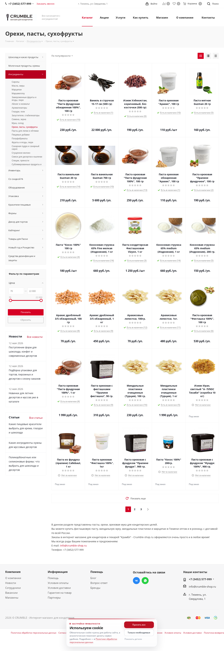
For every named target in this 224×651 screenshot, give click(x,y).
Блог (93, 578)
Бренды (95, 587)
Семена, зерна (19, 119)
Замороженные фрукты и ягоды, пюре (24, 98)
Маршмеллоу (18, 93)
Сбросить (25, 319)
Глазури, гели (18, 111)
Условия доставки (59, 587)
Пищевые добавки (21, 135)
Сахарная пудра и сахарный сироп (25, 147)
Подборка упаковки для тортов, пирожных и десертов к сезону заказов (24, 374)
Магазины (11, 597)
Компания (12, 572)
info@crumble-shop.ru (202, 586)
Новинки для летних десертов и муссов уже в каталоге (23, 397)
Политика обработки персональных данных (33, 632)
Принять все (138, 624)
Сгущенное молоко (21, 153)
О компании (13, 578)
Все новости (35, 337)
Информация (57, 572)
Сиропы (15, 82)
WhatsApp (145, 580)
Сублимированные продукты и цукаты (26, 165)
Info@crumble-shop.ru (73, 545)
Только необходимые (139, 632)
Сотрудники (13, 587)
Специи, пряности (20, 160)
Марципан (17, 89)
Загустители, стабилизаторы (26, 115)
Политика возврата (214, 632)
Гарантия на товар (60, 592)
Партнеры (54, 597)
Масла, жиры (18, 86)
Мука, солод (18, 123)
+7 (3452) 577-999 (200, 579)
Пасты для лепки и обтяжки (25, 131)
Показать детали (133, 639)
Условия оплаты (58, 583)
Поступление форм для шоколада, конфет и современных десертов (23, 351)
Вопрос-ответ (99, 583)
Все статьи (36, 417)
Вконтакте (136, 580)
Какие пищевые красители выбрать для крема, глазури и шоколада (26, 428)
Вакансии (11, 592)
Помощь (53, 578)
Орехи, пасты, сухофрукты (25, 127)
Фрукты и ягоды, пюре (22, 142)
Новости (10, 583)
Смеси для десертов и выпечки (27, 157)
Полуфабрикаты (20, 138)
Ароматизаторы (19, 108)
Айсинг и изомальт (21, 104)
